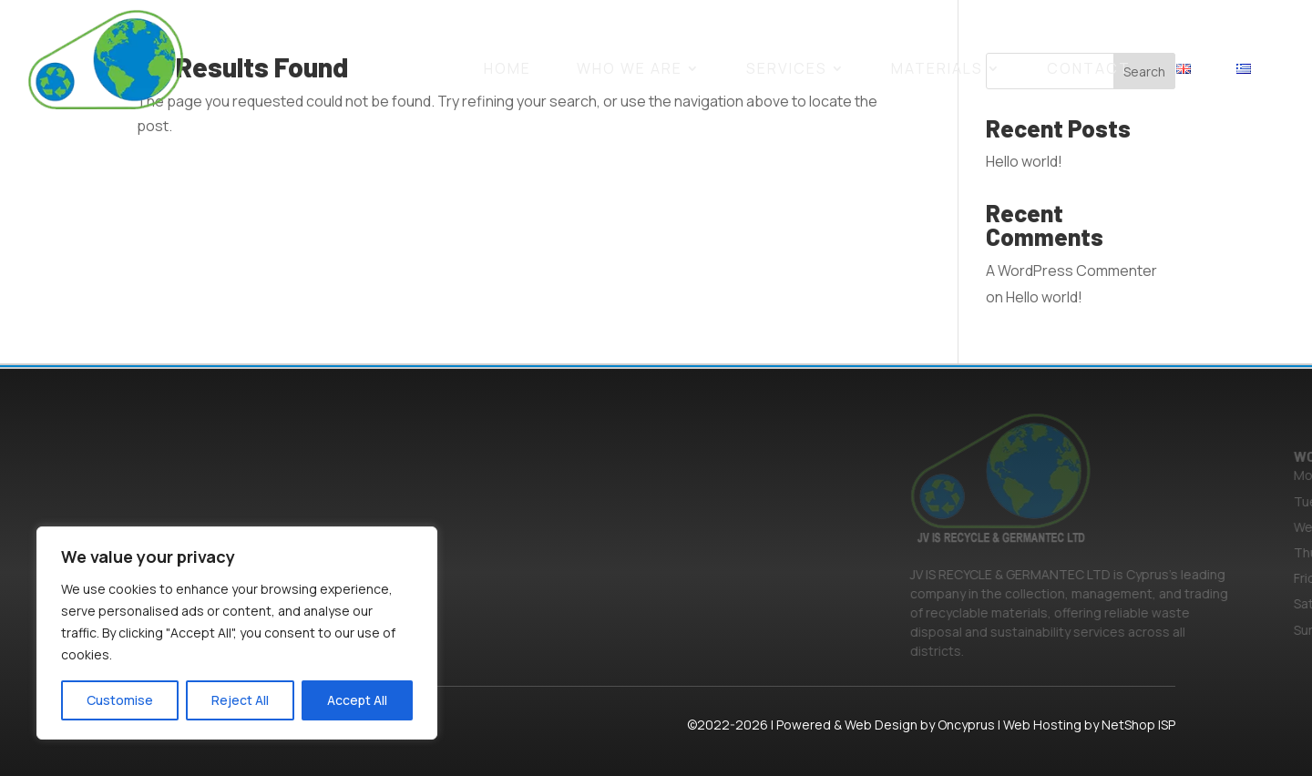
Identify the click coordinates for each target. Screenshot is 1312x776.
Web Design (881, 724)
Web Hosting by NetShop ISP (1089, 724)
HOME (507, 68)
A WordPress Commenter (1071, 270)
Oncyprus (966, 724)
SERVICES (786, 68)
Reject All (240, 700)
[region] (236, 633)
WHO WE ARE (629, 68)
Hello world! (1024, 161)
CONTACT (1089, 68)
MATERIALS (937, 68)
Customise (120, 700)
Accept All (357, 700)
